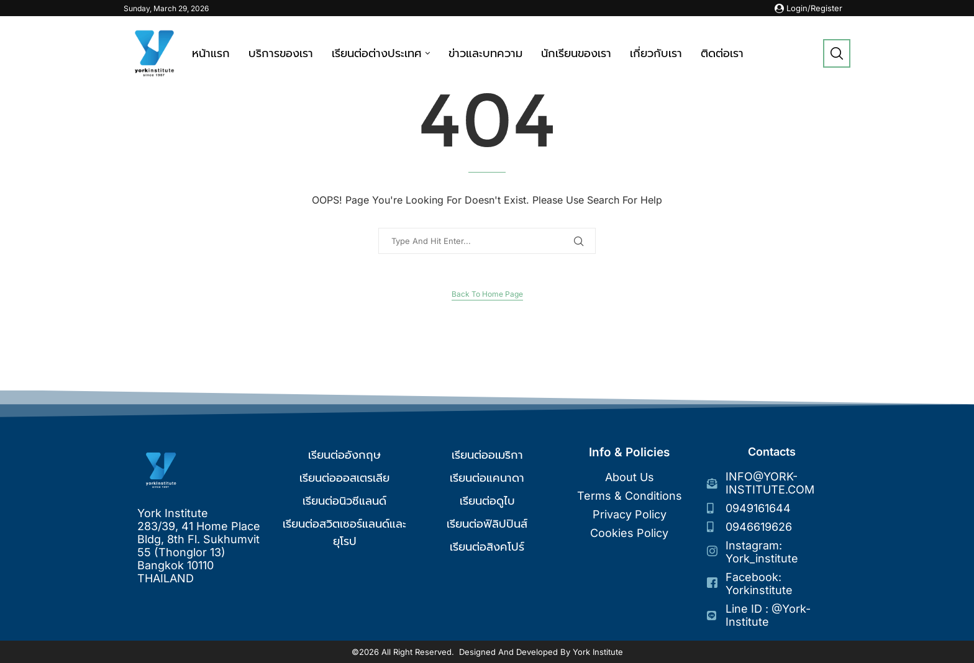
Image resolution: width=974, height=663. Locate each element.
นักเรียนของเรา (576, 53)
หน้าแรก (211, 53)
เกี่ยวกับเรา (656, 53)
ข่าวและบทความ (485, 53)
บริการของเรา (280, 53)
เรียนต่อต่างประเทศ (377, 53)
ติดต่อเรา (722, 53)
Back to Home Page (487, 294)
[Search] (836, 53)
